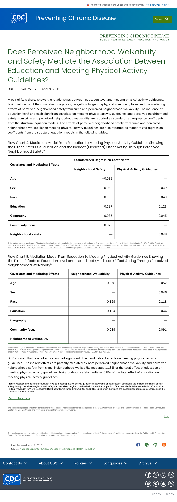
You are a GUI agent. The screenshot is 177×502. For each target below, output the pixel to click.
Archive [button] (148, 463)
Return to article (19, 398)
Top (166, 416)
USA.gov (169, 494)
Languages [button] (116, 463)
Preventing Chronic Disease (75, 18)
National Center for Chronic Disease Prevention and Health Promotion (57, 449)
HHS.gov (156, 494)
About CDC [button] (51, 463)
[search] (162, 19)
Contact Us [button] (15, 463)
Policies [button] (83, 463)
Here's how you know (157, 5)
